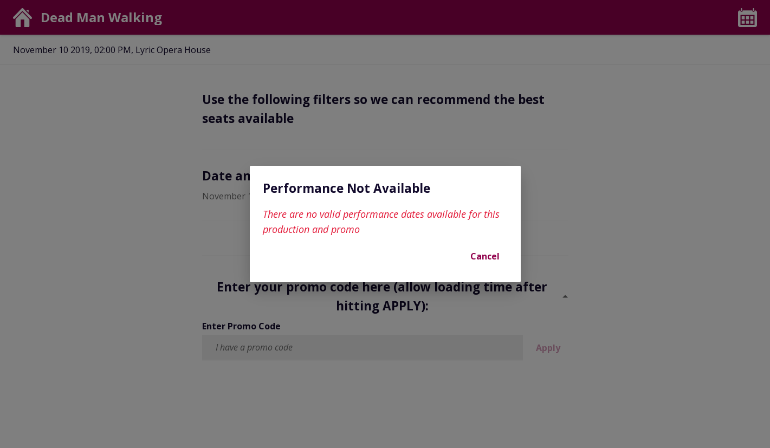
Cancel (485, 256)
